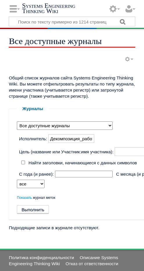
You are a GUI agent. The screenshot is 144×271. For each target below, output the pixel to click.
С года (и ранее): (36, 174)
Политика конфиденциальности (41, 257)
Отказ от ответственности (91, 263)
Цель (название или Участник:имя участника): (66, 151)
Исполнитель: (33, 138)
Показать (24, 198)
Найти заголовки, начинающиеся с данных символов (83, 162)
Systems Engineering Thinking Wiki (48, 8)
